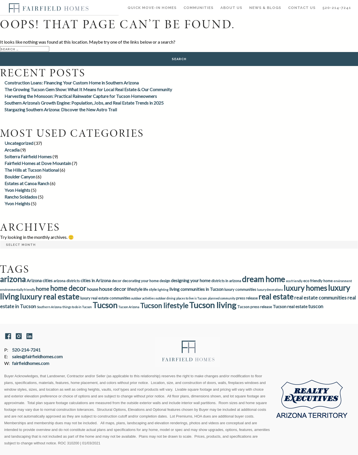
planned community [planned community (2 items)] (221, 298)
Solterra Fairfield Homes (28, 156)
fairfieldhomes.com (30, 363)
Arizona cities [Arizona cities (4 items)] (40, 280)
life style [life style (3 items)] (150, 289)
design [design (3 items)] (164, 281)
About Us (231, 8)
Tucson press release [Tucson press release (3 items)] (254, 307)
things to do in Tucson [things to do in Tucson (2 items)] (77, 307)
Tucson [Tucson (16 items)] (105, 305)
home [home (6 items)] (42, 289)
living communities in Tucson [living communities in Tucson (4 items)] (196, 289)
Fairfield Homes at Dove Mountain (37, 163)
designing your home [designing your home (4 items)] (190, 280)
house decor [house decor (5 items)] (112, 289)
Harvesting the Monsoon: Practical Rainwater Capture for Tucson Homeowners (80, 96)
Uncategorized (18, 143)
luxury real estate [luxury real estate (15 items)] (49, 296)
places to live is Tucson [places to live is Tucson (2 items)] (191, 298)
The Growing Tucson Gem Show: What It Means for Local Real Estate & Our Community (88, 89)
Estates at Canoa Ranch (26, 183)
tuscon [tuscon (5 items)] (315, 306)
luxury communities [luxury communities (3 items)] (240, 289)
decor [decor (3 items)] (116, 281)
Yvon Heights (17, 190)
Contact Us (301, 8)
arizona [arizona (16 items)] (13, 279)
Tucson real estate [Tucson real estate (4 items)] (290, 306)
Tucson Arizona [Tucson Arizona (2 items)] (128, 307)
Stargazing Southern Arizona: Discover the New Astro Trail (60, 109)
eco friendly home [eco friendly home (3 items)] (318, 281)
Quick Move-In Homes (152, 8)
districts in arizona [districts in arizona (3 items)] (226, 281)
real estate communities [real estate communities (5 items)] (320, 298)
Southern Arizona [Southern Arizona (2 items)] (49, 307)
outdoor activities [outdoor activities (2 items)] (143, 298)
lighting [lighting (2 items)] (162, 289)
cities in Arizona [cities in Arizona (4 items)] (96, 280)
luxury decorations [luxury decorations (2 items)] (270, 289)
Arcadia (12, 149)
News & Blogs (265, 8)
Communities (198, 8)
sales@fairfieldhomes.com (37, 356)
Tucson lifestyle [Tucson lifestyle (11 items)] (164, 305)
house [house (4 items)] (92, 289)
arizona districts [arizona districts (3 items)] (66, 281)
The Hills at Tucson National (31, 170)
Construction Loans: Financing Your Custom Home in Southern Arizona (71, 82)
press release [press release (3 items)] (247, 298)
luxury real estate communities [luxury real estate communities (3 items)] (105, 298)
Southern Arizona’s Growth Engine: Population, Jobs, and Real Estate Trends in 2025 (84, 102)
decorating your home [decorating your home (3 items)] (140, 281)
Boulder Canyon (19, 176)
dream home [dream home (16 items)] (263, 279)
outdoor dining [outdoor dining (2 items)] (165, 298)
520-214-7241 (336, 8)
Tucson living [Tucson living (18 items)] (212, 305)
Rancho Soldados (20, 196)
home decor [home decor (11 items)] (68, 288)
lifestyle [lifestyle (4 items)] (134, 289)
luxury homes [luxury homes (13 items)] (305, 288)
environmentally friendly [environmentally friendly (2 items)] (17, 289)
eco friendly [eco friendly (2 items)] (294, 281)
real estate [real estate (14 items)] (275, 296)
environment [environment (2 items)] (342, 281)
